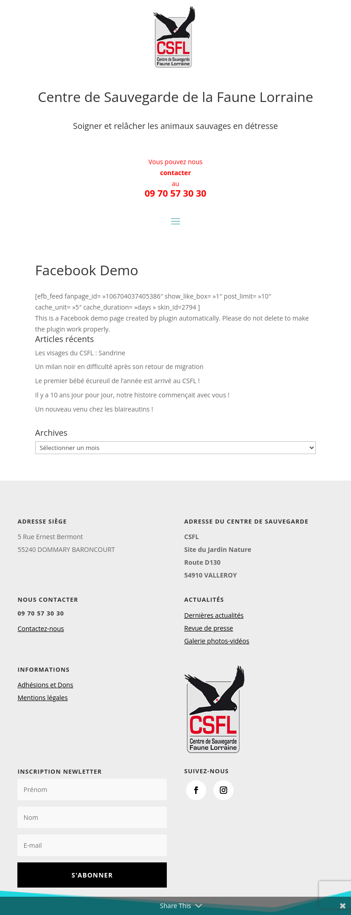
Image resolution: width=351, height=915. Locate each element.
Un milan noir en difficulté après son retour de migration (119, 366)
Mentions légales (42, 697)
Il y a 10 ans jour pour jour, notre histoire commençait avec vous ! (132, 395)
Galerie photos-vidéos (216, 641)
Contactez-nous (40, 628)
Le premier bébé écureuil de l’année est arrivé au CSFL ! (117, 380)
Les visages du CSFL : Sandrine (80, 352)
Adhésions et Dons (45, 684)
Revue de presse (208, 628)
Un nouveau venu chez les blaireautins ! (94, 409)
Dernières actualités (214, 615)
